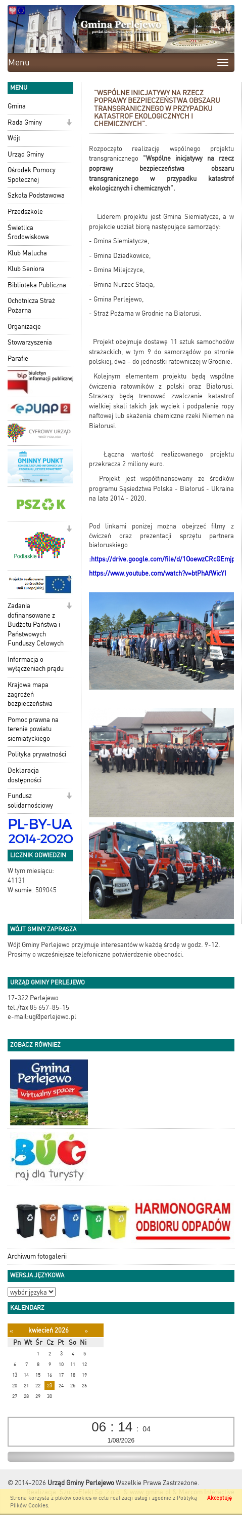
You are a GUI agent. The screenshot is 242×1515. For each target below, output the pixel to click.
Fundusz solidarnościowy (30, 800)
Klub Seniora (26, 269)
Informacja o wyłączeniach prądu (36, 664)
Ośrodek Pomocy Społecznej (32, 174)
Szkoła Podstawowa (36, 195)
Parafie (18, 358)
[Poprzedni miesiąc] (11, 1331)
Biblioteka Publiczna (37, 285)
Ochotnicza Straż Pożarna (31, 305)
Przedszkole (25, 211)
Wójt (14, 138)
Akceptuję (219, 1498)
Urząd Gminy (26, 154)
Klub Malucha (27, 253)
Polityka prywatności (37, 754)
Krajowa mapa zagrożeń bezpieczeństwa (30, 694)
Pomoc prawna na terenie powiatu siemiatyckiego (33, 729)
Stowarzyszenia (30, 342)
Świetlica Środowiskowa (28, 232)
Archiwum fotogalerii (37, 1256)
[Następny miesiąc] (86, 1331)
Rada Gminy (25, 122)
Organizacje (24, 326)
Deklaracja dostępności (24, 775)
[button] (69, 123)
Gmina (17, 106)
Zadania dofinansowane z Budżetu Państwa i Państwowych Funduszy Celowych (36, 624)
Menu (19, 62)
